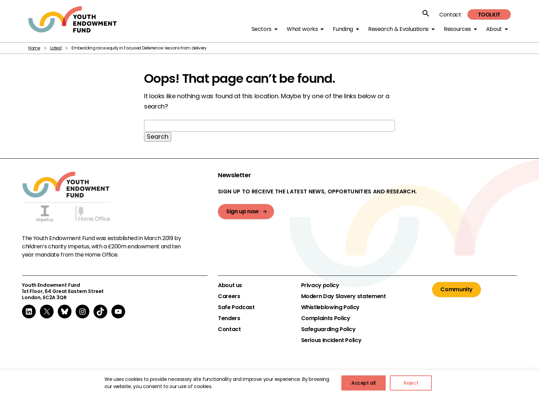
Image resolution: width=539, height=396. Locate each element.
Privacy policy (320, 285)
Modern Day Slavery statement (343, 296)
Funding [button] (343, 29)
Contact (450, 15)
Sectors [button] (262, 29)
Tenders (229, 318)
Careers (229, 296)
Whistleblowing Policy (330, 307)
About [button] (494, 29)
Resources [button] (457, 29)
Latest (56, 48)
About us (230, 285)
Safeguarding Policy (328, 329)
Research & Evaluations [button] (398, 29)
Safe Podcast (236, 307)
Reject (411, 383)
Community (456, 289)
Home (34, 48)
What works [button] (302, 29)
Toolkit (489, 15)
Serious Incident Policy (331, 340)
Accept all (363, 383)
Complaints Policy (325, 318)
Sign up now (242, 211)
